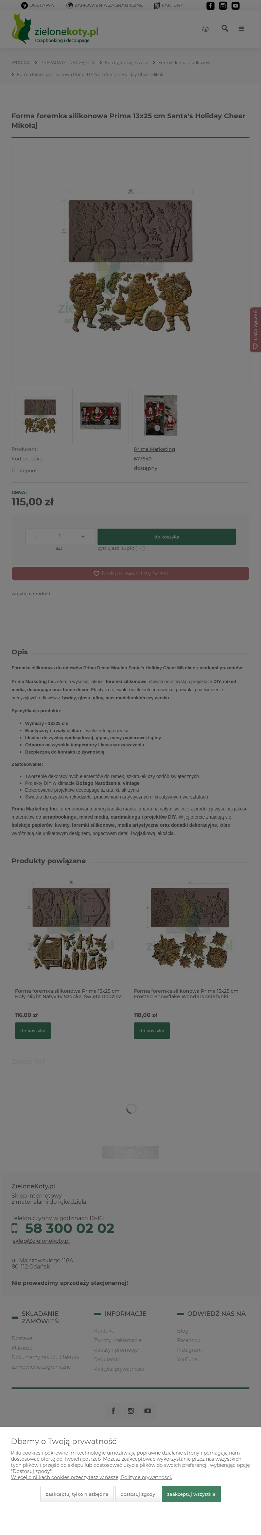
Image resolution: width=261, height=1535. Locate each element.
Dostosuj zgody (138, 1494)
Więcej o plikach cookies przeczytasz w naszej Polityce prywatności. (91, 1477)
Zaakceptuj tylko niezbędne (77, 1494)
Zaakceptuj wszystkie (191, 1494)
